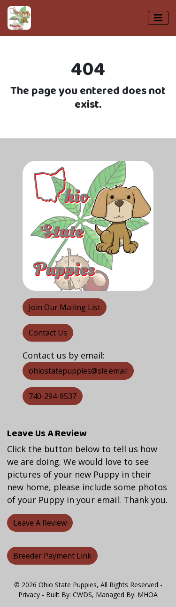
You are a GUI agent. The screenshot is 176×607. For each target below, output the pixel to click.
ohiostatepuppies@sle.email (78, 371)
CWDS (82, 594)
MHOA (148, 594)
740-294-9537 (53, 396)
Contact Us (48, 332)
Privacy (29, 594)
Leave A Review (40, 523)
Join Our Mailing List (64, 307)
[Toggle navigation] (158, 18)
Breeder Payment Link (52, 556)
